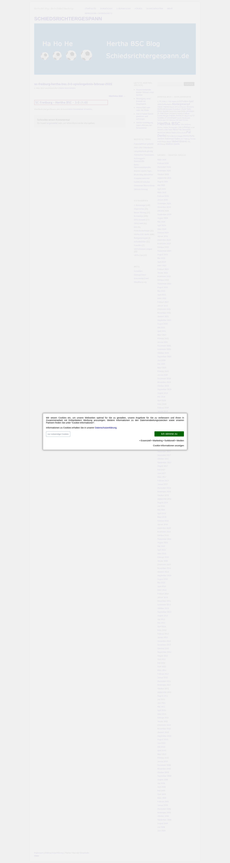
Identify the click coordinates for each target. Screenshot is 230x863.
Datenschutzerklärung (106, 427)
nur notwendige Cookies (58, 434)
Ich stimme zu (169, 433)
